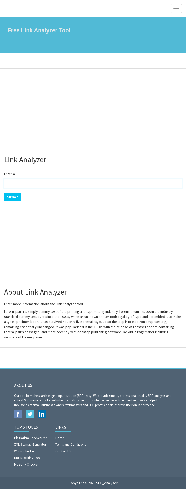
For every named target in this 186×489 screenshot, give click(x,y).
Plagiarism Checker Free (30, 438)
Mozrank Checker (26, 464)
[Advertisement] (93, 109)
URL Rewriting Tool (27, 458)
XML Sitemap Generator (30, 444)
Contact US (63, 451)
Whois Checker (24, 451)
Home (59, 438)
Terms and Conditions (70, 444)
